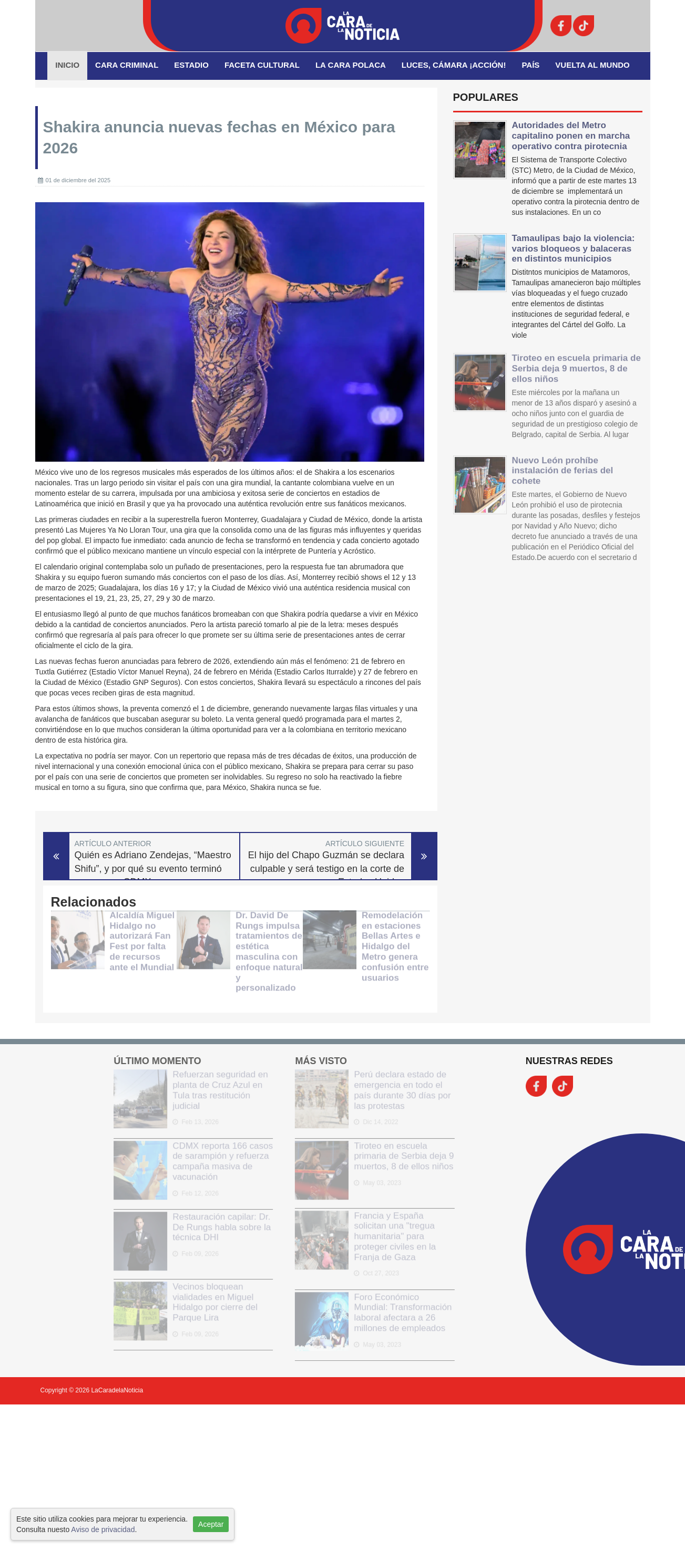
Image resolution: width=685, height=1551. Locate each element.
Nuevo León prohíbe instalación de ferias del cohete (563, 463)
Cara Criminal (126, 64)
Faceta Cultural (262, 64)
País (530, 64)
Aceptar (210, 1524)
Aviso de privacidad (103, 1529)
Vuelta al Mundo (592, 64)
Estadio (191, 64)
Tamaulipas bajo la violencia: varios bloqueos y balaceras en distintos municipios (573, 248)
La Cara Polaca (350, 64)
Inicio (67, 64)
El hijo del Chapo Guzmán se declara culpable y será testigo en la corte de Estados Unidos (326, 868)
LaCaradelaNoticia (117, 1390)
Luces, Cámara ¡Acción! (454, 64)
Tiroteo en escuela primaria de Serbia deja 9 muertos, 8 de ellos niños (576, 361)
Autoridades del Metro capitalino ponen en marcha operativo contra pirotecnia (571, 135)
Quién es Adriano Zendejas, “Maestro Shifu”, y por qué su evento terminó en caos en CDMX (153, 868)
